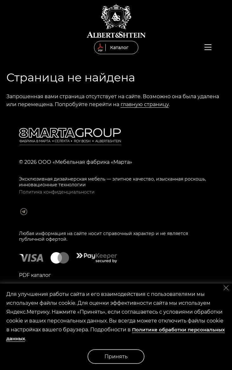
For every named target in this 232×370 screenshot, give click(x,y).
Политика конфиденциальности (57, 192)
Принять (116, 357)
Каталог (119, 47)
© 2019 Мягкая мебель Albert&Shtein (116, 21)
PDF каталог (35, 275)
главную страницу (145, 104)
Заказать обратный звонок (220, 48)
